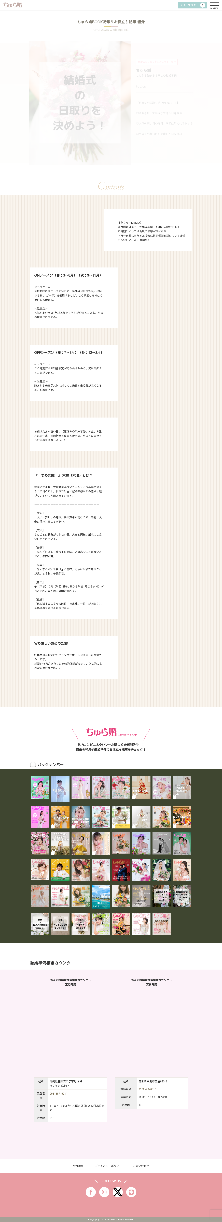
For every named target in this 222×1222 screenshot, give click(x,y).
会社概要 (78, 1166)
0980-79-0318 (147, 1089)
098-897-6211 (58, 1093)
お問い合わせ (141, 1166)
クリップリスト (192, 5)
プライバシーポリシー (108, 1166)
